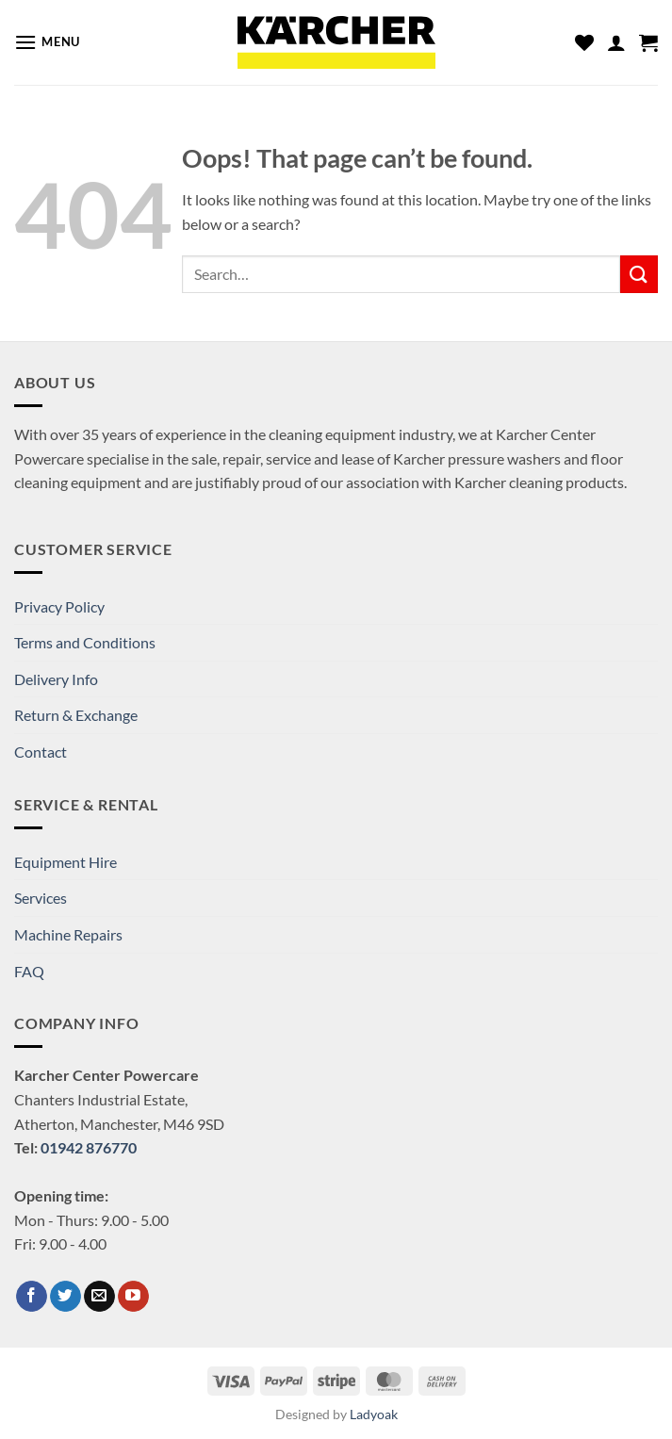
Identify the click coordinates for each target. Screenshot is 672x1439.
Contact (40, 751)
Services (40, 898)
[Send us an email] (99, 1297)
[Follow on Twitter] (65, 1297)
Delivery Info (56, 679)
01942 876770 (89, 1147)
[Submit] (639, 273)
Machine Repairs (68, 934)
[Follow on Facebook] (31, 1297)
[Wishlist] (584, 42)
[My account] (616, 42)
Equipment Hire (65, 862)
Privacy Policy (59, 606)
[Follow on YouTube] (133, 1297)
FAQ (29, 971)
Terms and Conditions (85, 642)
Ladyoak (374, 1414)
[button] (47, 42)
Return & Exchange (76, 715)
